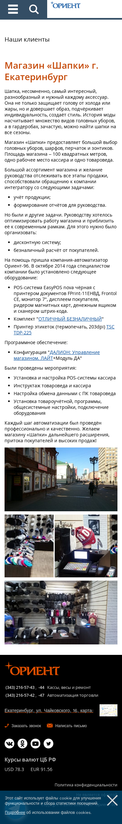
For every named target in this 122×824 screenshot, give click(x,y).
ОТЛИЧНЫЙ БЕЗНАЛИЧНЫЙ (70, 319)
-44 (41, 687)
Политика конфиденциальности (86, 785)
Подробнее (15, 812)
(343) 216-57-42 (20, 695)
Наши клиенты (27, 39)
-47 (41, 695)
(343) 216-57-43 (20, 687)
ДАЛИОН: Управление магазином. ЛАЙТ (57, 355)
